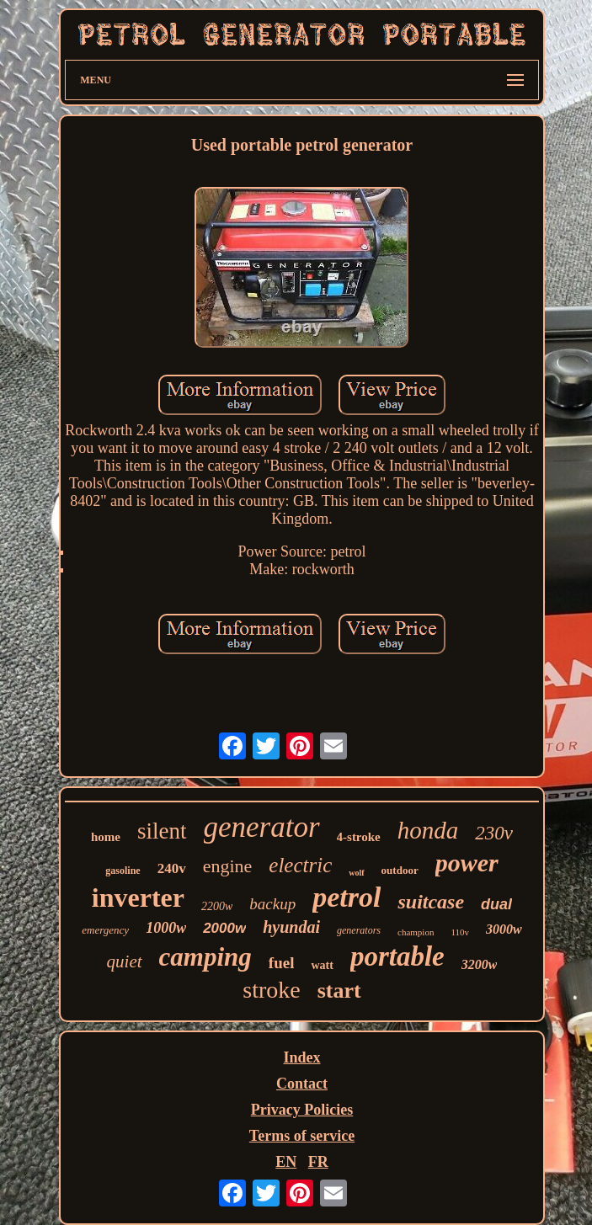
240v (171, 868)
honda (428, 830)
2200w (216, 906)
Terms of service (302, 1135)
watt (322, 965)
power (467, 862)
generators (359, 930)
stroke (271, 990)
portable (397, 956)
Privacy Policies (302, 1109)
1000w (166, 927)
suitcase (430, 902)
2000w (224, 928)
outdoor (400, 870)
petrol (346, 897)
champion (415, 932)
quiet (124, 961)
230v (494, 833)
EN (285, 1161)
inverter (138, 897)
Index (301, 1057)
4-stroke (359, 837)
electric (300, 865)
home (105, 837)
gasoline (122, 870)
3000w (504, 929)
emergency (105, 930)
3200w (479, 964)
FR (318, 1161)
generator (262, 827)
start (339, 990)
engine (228, 865)
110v (460, 932)
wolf (356, 872)
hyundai (291, 927)
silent (162, 831)
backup (272, 904)
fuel (282, 963)
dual (496, 904)
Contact (302, 1083)
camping (205, 957)
